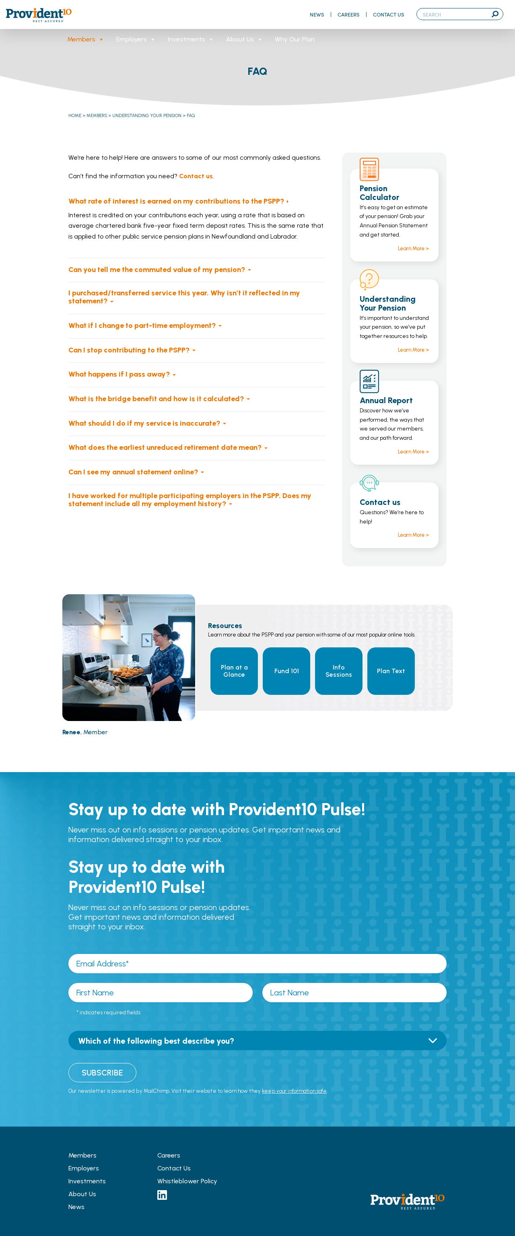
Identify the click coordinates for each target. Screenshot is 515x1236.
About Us (244, 39)
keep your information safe (294, 1091)
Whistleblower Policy (187, 1181)
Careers (348, 14)
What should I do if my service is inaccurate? (144, 423)
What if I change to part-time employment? (142, 325)
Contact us (196, 176)
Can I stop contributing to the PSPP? (129, 350)
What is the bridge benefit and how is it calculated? (156, 399)
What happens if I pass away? (119, 374)
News (317, 14)
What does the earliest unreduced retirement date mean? (165, 447)
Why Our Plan (295, 39)
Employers (136, 39)
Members (85, 39)
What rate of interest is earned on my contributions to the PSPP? (176, 201)
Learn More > (413, 248)
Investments (191, 39)
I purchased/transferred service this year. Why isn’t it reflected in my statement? (184, 297)
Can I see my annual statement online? (133, 472)
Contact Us (388, 14)
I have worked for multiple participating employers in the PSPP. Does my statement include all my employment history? (189, 500)
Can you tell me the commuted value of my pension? (156, 270)
